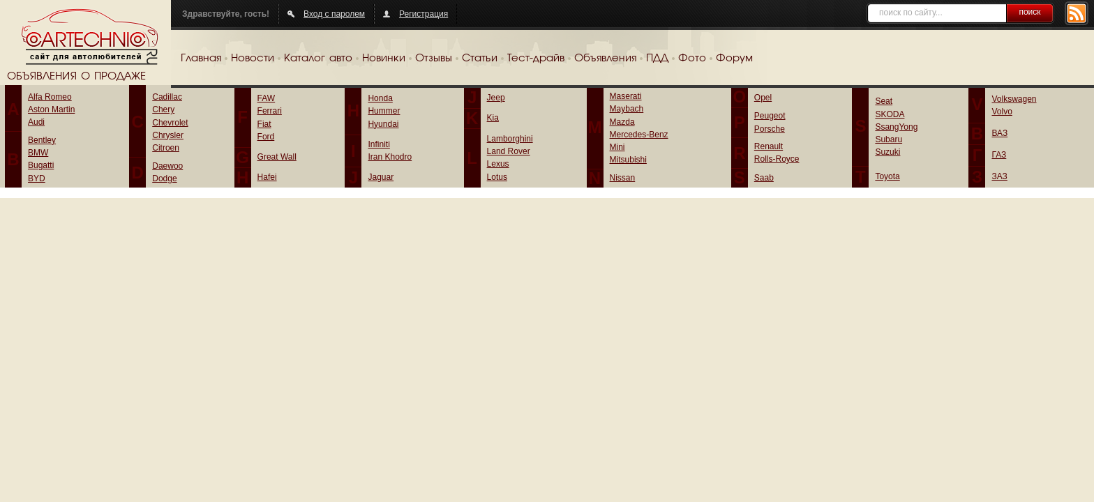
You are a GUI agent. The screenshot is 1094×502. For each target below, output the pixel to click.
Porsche (769, 129)
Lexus (498, 164)
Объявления (605, 58)
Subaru (888, 139)
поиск (1029, 12)
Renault (768, 146)
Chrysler (167, 135)
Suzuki (887, 152)
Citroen (165, 148)
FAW (266, 98)
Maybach (627, 109)
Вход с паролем (334, 14)
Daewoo (167, 166)
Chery (163, 109)
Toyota (887, 176)
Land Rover (508, 151)
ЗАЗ (999, 176)
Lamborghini (510, 139)
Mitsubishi (628, 160)
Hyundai (383, 124)
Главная (201, 58)
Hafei (267, 177)
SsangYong (896, 127)
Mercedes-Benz (639, 134)
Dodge (164, 178)
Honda (380, 98)
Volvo (1001, 111)
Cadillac (167, 97)
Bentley (42, 140)
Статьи (479, 58)
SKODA (889, 114)
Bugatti (41, 165)
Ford (266, 137)
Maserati (626, 96)
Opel (763, 97)
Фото (692, 58)
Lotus (497, 177)
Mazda (622, 122)
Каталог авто (318, 58)
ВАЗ (999, 133)
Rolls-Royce (777, 159)
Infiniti (378, 144)
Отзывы (433, 58)
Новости (252, 58)
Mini (617, 147)
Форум (734, 58)
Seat (883, 101)
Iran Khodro (390, 157)
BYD (36, 178)
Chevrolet (170, 123)
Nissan (623, 178)
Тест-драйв (535, 58)
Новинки (383, 58)
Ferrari (269, 111)
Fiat (264, 124)
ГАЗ (998, 155)
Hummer (384, 111)
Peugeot (770, 116)
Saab (764, 178)
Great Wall (277, 157)
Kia (493, 118)
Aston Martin (51, 109)
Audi (36, 122)
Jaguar (381, 177)
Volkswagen (1013, 99)
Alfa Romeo (50, 97)
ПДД (657, 58)
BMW (38, 153)
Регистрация (423, 14)
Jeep (496, 97)
